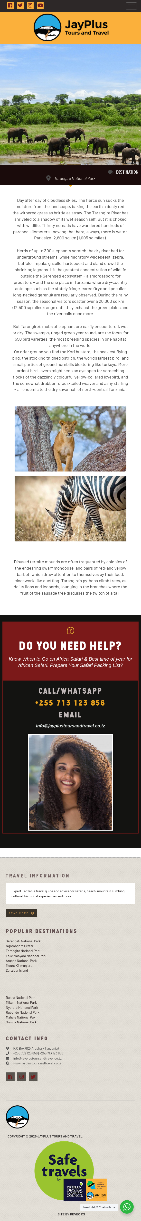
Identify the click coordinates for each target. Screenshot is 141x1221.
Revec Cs (77, 1214)
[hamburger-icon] (131, 5)
